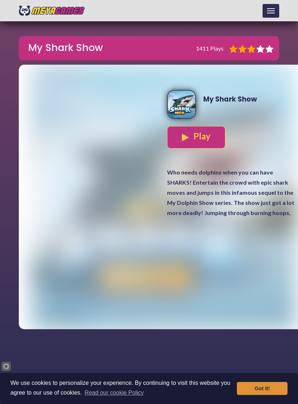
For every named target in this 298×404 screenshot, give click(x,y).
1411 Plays (210, 48)
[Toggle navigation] (271, 11)
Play (196, 136)
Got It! (262, 388)
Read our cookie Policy (114, 393)
